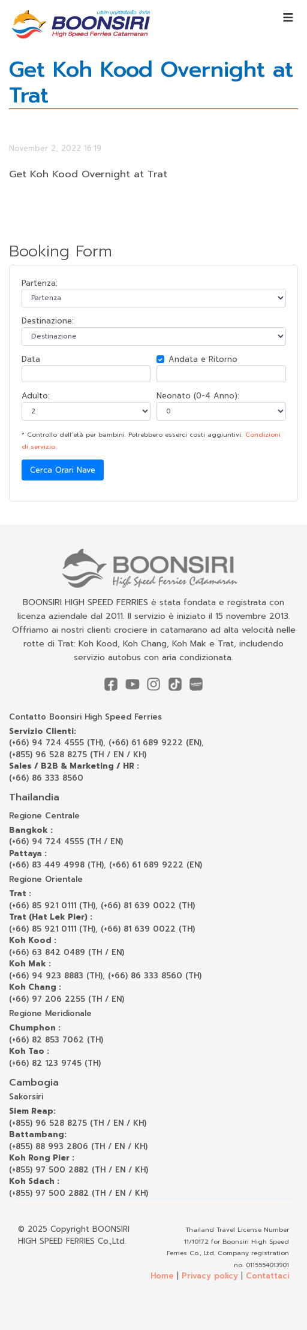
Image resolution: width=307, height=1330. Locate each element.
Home (162, 1275)
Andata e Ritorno (202, 359)
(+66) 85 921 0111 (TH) (52, 905)
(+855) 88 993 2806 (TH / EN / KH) (78, 1146)
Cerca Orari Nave (62, 470)
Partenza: (40, 283)
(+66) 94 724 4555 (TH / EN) (66, 841)
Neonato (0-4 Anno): (197, 395)
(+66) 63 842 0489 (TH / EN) (66, 952)
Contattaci (267, 1275)
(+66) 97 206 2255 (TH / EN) (66, 999)
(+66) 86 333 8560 (46, 778)
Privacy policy (210, 1275)
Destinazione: (48, 321)
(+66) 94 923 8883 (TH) (56, 975)
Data (31, 359)
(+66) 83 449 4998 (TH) (56, 864)
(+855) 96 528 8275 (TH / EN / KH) (77, 754)
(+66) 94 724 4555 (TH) (56, 742)
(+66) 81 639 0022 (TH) (148, 905)
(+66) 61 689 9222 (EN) (155, 742)
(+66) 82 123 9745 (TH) (55, 1063)
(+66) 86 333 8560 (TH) (154, 975)
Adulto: (36, 395)
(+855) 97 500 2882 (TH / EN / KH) (78, 1169)
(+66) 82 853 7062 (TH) (56, 1039)
